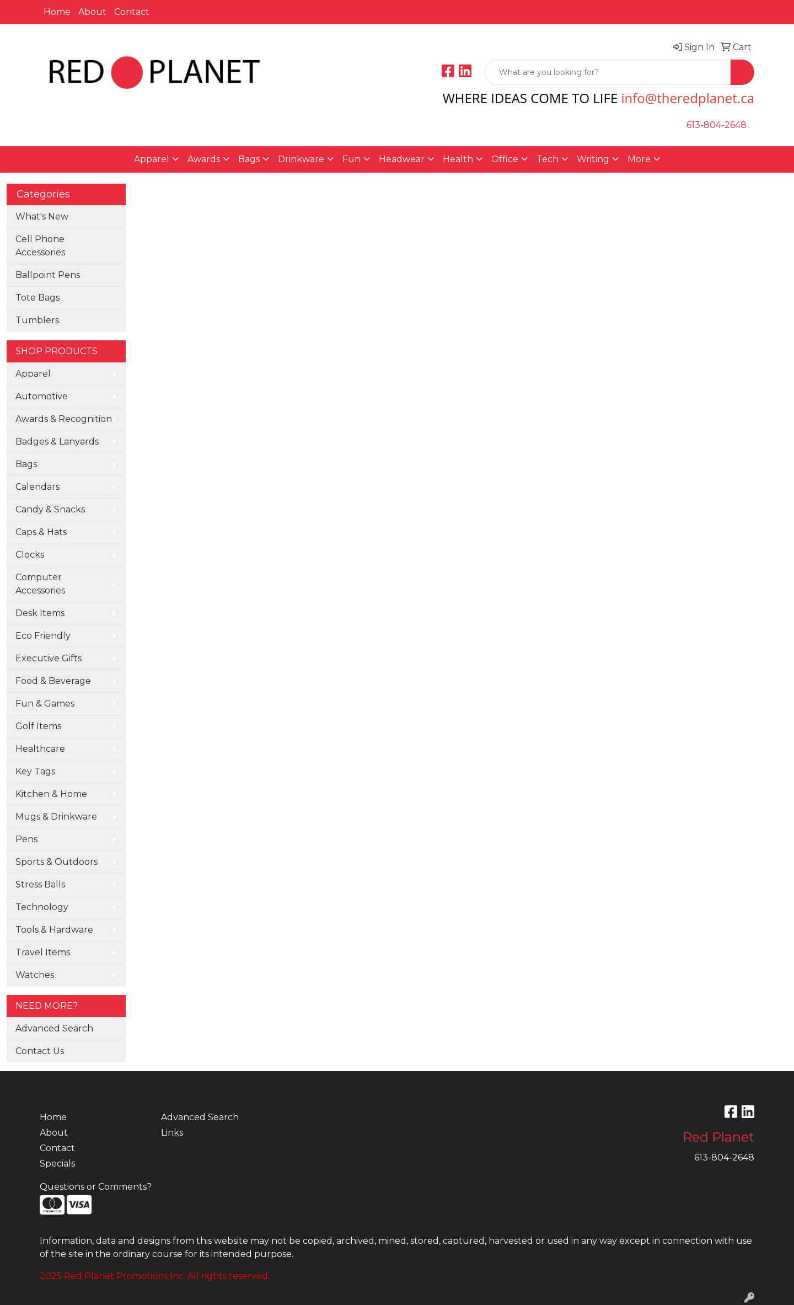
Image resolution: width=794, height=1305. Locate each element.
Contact (131, 12)
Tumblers (37, 320)
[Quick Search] (608, 72)
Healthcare (40, 749)
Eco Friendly (43, 635)
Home (57, 12)
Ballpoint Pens (47, 275)
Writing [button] (593, 159)
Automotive (41, 396)
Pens (26, 839)
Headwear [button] (402, 159)
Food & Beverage (53, 681)
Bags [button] (249, 159)
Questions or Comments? (96, 1186)
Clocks (29, 554)
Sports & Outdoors (56, 862)
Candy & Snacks (50, 509)
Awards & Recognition (63, 419)
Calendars (37, 487)
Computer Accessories (40, 584)
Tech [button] (548, 159)
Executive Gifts (48, 658)
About (92, 12)
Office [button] (504, 159)
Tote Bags (37, 297)
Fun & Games (44, 703)
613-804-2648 (716, 125)
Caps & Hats (41, 532)
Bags (26, 464)
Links (172, 1132)
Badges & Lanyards (57, 441)
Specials (57, 1163)
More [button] (639, 159)
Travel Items (42, 952)
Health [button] (458, 159)
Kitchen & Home (51, 794)
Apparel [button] (151, 159)
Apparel (33, 373)
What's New (41, 216)
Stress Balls (40, 884)
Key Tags (35, 771)
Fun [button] (351, 159)
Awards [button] (203, 159)
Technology (41, 907)
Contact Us (39, 1051)
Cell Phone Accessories (40, 246)
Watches (34, 975)
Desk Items (40, 613)
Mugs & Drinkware (56, 816)
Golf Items (38, 726)
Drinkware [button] (301, 159)
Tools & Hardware (54, 929)
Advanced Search (54, 1028)
